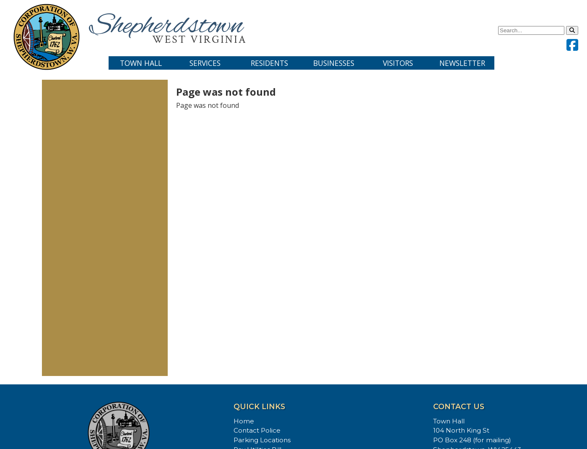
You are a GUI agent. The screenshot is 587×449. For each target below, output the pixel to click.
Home (244, 421)
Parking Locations (262, 440)
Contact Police (257, 430)
